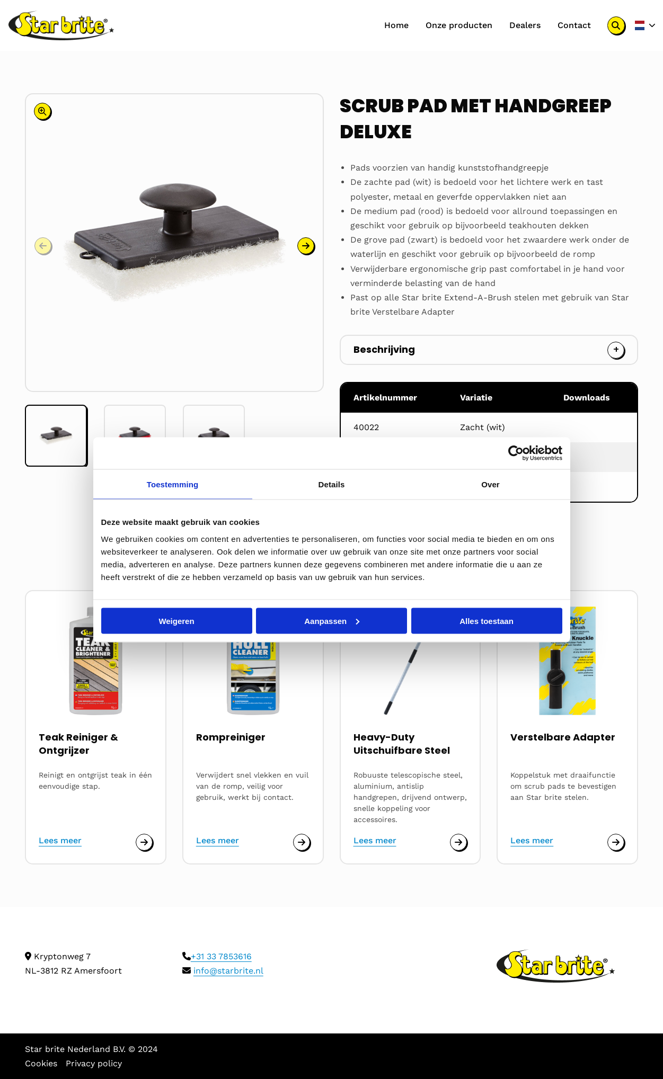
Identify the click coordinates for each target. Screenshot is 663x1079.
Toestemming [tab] (173, 483)
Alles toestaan (486, 620)
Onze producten (458, 25)
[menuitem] (396, 25)
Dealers (524, 25)
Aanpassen (331, 620)
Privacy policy (94, 1063)
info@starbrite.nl (228, 971)
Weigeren (176, 620)
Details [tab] (332, 483)
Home (396, 25)
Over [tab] (490, 483)
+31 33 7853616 (221, 956)
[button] (305, 245)
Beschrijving (384, 349)
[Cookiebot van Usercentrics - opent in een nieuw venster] (516, 453)
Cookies (41, 1063)
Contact (573, 25)
